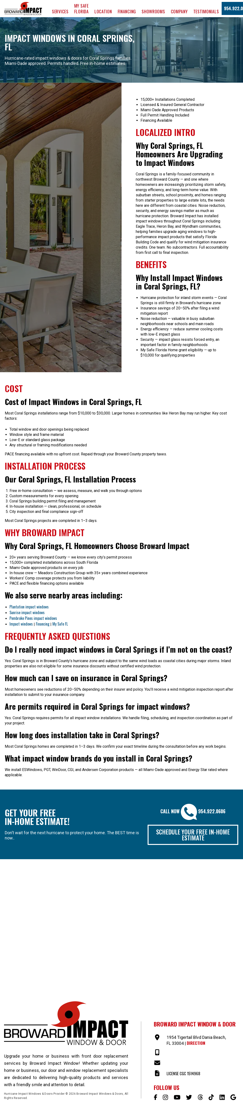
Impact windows (21, 624)
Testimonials (206, 11)
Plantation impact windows (29, 607)
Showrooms (153, 11)
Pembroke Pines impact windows (33, 618)
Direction (196, 1044)
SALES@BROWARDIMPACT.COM (192, 1064)
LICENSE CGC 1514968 (184, 1075)
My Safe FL (60, 624)
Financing (127, 11)
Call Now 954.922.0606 (193, 811)
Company (179, 11)
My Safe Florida (81, 8)
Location (103, 11)
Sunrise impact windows (27, 612)
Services (60, 11)
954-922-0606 (179, 1054)
